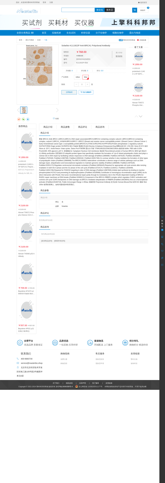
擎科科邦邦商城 (127, 40)
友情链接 (109, 383)
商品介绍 (47, 127)
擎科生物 (134, 359)
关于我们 (56, 383)
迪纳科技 (134, 363)
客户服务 (95, 383)
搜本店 (109, 10)
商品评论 (82, 127)
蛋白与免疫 (134, 33)
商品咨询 (100, 127)
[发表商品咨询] (46, 241)
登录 (44, 2)
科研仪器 (85, 33)
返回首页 (142, 2)
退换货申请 (100, 363)
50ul (85, 77)
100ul (78, 77)
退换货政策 (100, 359)
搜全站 (99, 10)
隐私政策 (69, 383)
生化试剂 (71, 33)
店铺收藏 (141, 40)
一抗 (45, 40)
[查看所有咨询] (59, 241)
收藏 (56, 119)
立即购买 (69, 92)
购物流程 (64, 363)
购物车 (142, 10)
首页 (44, 33)
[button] (140, 116)
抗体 (39, 40)
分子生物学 (101, 33)
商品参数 (65, 127)
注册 (51, 2)
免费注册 (64, 359)
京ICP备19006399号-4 (64, 387)
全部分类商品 (25, 33)
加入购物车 (86, 92)
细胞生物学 (118, 33)
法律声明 (82, 383)
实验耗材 (56, 33)
